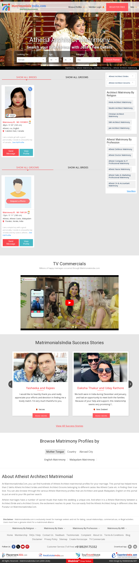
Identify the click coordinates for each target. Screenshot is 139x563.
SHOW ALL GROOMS (77, 77)
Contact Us (48, 535)
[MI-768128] (18, 192)
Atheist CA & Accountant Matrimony (119, 184)
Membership (21, 535)
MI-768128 (22, 212)
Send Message (10, 152)
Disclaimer (37, 539)
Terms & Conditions (114, 535)
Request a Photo (17, 201)
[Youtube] (23, 547)
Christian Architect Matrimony (116, 115)
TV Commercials (97, 539)
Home (10, 535)
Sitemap (63, 539)
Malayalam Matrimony (82, 459)
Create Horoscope (78, 539)
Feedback (59, 535)
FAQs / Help (35, 535)
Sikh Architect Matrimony (119, 122)
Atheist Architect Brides (119, 76)
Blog (128, 535)
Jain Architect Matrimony (119, 128)
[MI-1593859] (18, 102)
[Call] (30, 89)
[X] (18, 547)
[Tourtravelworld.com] (87, 555)
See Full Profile (18, 142)
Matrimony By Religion (24, 528)
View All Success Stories (69, 425)
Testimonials (72, 535)
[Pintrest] (27, 547)
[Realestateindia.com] (51, 555)
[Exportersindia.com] (124, 555)
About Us (97, 535)
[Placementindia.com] (14, 555)
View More (131, 191)
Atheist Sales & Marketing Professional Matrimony (120, 176)
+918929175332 (86, 547)
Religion (80, 54)
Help (133, 7)
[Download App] (130, 547)
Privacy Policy (50, 539)
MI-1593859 (22, 122)
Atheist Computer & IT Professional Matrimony (119, 162)
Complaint (86, 535)
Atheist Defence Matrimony (120, 149)
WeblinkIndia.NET (129, 561)
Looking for (22, 54)
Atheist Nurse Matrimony (119, 169)
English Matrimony (55, 459)
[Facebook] (14, 547)
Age (50, 54)
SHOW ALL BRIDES (26, 77)
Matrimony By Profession (86, 528)
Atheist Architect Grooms (119, 83)
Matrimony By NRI (117, 528)
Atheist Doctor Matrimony (120, 155)
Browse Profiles (76, 7)
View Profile (26, 152)
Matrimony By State (54, 528)
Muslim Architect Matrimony (121, 108)
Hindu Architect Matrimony (120, 102)
